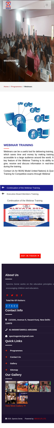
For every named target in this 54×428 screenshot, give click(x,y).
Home (6, 87)
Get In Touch (30, 256)
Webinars (28, 87)
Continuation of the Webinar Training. (21, 187)
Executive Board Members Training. (20, 194)
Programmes (16, 87)
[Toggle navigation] (47, 5)
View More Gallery (15, 406)
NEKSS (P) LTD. (40, 419)
